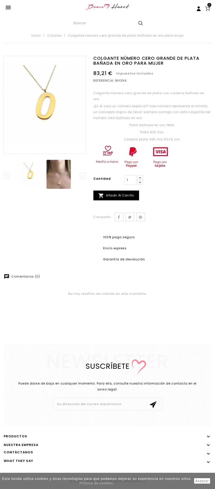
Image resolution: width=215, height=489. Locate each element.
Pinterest (140, 217)
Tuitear (130, 217)
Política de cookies (96, 483)
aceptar (202, 481)
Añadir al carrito (116, 195)
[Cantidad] (130, 180)
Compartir (119, 217)
